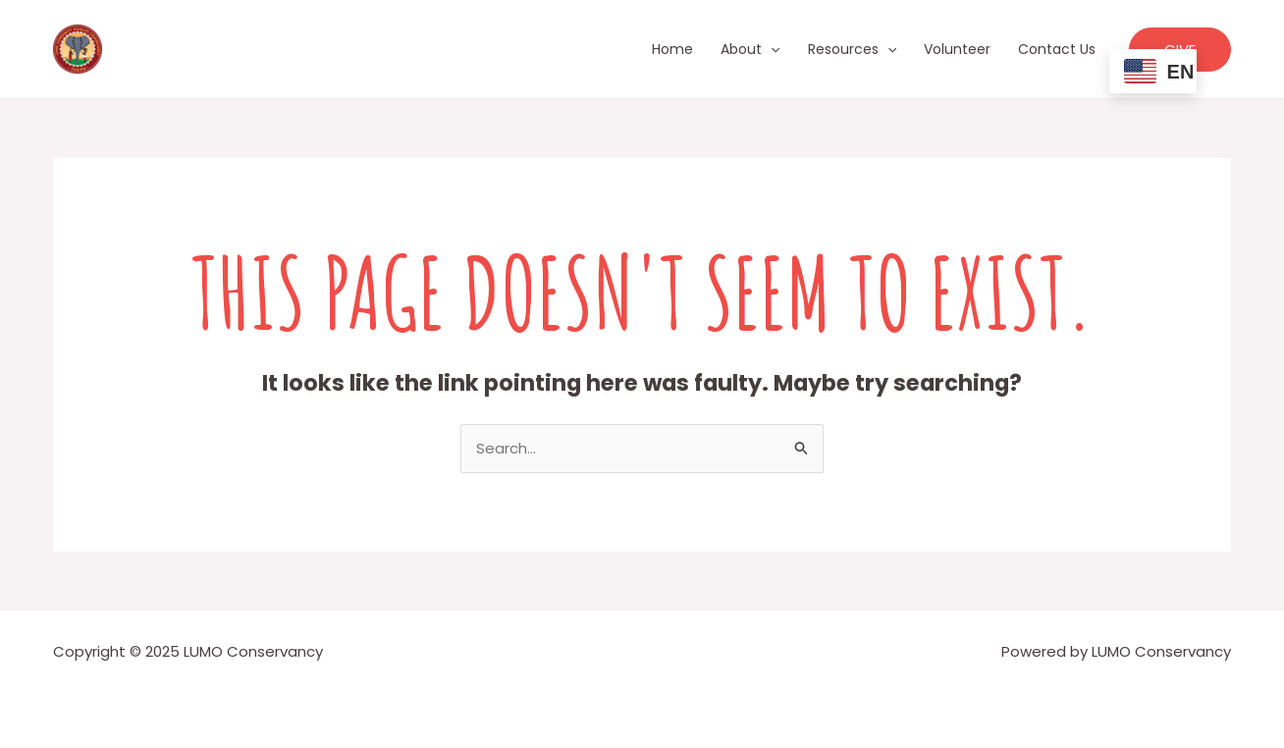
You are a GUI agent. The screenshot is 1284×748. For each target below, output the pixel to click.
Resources (852, 49)
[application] (770, 49)
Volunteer (957, 49)
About (750, 49)
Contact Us (1057, 49)
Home (672, 49)
